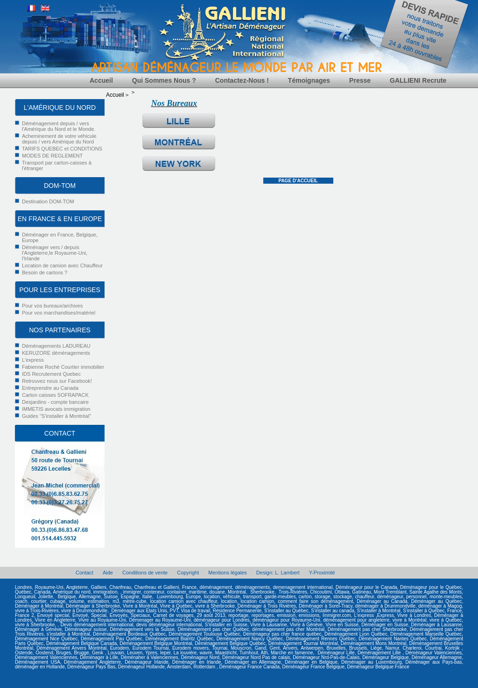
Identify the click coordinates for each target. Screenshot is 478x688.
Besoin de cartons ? (44, 272)
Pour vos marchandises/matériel (58, 312)
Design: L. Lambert (278, 572)
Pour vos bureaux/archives (52, 305)
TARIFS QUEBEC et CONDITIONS (62, 148)
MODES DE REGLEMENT (52, 155)
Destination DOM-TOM (48, 201)
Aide (108, 572)
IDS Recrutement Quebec (51, 374)
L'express (33, 360)
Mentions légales (227, 572)
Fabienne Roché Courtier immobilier (63, 367)
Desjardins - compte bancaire (55, 402)
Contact (84, 572)
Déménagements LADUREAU (56, 346)
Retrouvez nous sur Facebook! (57, 381)
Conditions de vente (145, 572)
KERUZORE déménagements (56, 353)
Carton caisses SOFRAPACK (55, 395)
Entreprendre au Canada (50, 388)
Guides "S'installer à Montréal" (56, 416)
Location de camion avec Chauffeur (62, 265)
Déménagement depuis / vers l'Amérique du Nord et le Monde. (58, 126)
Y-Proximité (322, 572)
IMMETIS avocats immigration (56, 409)
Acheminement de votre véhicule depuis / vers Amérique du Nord (59, 138)
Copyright (188, 572)
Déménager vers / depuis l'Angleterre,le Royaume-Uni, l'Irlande (54, 252)
